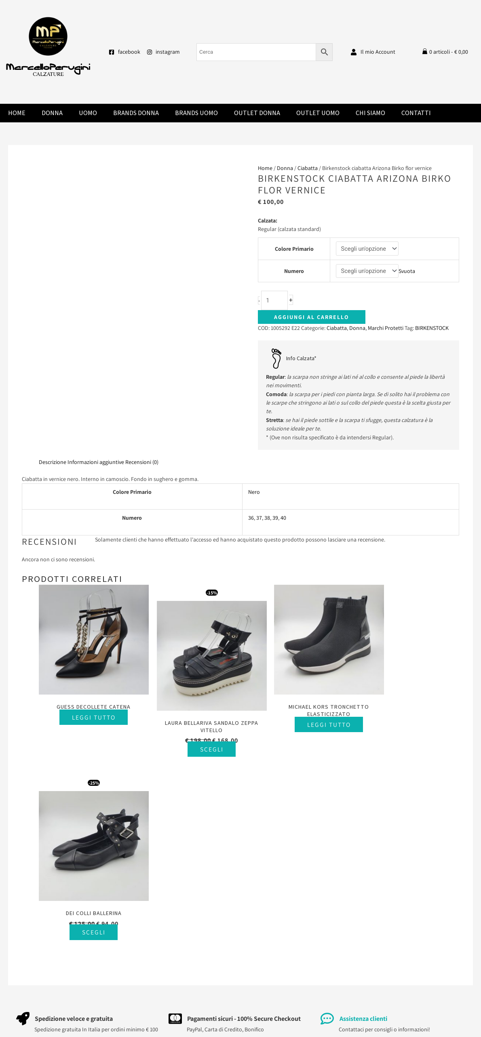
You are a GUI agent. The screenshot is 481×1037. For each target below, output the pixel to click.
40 (283, 518)
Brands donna (136, 113)
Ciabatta (307, 168)
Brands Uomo (196, 113)
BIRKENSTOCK (432, 328)
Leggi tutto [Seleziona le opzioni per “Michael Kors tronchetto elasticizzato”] (302, 714)
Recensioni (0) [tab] (141, 462)
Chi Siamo (370, 113)
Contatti (416, 113)
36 (251, 518)
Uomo (88, 113)
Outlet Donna (257, 113)
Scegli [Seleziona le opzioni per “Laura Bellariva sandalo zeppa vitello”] (195, 739)
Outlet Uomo (318, 113)
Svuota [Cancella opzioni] (407, 271)
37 (259, 518)
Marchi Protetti (385, 328)
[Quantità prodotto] (275, 301)
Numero (294, 271)
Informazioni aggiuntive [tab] (96, 462)
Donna (52, 113)
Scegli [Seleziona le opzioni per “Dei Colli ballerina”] (410, 732)
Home (16, 113)
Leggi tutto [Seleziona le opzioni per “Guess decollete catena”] (88, 707)
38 (267, 518)
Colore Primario (293, 248)
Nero (254, 492)
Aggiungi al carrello (311, 317)
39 (275, 518)
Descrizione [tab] (52, 462)
